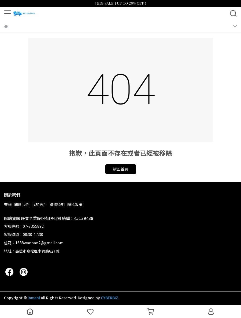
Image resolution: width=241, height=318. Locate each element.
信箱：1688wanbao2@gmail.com (34, 242)
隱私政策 (74, 204)
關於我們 (21, 204)
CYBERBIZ (109, 297)
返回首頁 (120, 169)
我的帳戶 (39, 204)
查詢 (8, 204)
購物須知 (57, 204)
